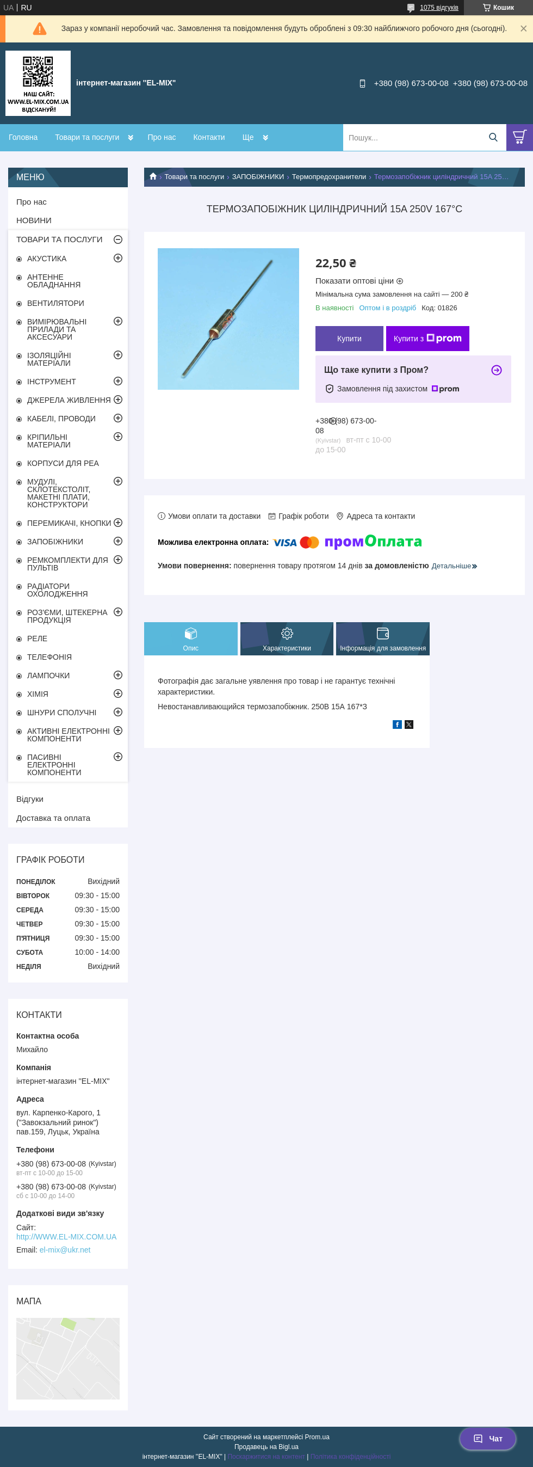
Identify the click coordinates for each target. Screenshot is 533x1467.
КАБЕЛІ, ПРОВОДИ (61, 418)
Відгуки (30, 798)
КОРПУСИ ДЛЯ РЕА (63, 463)
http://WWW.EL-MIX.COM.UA (66, 1236)
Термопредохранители (329, 177)
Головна (23, 137)
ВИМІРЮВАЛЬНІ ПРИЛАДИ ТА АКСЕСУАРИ (56, 329)
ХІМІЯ (37, 694)
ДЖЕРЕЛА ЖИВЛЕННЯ (69, 400)
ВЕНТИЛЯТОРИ (55, 303)
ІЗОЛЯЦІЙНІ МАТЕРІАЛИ (49, 359)
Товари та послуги (87, 137)
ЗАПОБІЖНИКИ (258, 177)
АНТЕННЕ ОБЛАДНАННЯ (53, 281)
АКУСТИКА (46, 258)
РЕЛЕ (37, 638)
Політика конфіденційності (351, 1456)
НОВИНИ (34, 220)
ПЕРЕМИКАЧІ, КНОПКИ (69, 523)
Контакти (209, 137)
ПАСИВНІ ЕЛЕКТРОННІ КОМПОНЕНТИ (54, 765)
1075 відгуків (439, 7)
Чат (488, 1439)
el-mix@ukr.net (65, 1249)
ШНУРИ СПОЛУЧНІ (61, 712)
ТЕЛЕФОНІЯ (49, 657)
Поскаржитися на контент (266, 1456)
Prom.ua (317, 1437)
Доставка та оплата (53, 817)
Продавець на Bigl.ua (266, 1447)
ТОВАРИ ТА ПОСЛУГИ (59, 239)
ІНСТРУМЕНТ (51, 381)
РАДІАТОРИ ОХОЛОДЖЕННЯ (57, 590)
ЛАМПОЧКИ (48, 675)
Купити (349, 338)
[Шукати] (493, 137)
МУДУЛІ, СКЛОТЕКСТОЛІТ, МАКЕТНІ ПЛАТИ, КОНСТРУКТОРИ (59, 493)
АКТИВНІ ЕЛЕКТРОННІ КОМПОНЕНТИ (68, 735)
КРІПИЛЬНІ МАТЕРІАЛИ (49, 441)
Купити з (428, 338)
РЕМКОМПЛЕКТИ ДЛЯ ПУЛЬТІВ (67, 564)
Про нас (161, 137)
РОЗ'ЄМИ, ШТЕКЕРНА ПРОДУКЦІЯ (67, 616)
